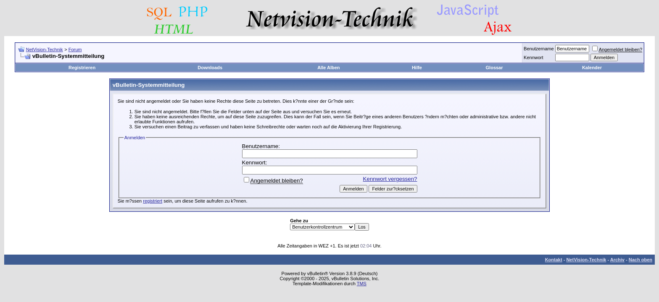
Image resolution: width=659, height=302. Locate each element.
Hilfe (417, 67)
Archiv (617, 259)
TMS (361, 283)
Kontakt (553, 259)
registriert (152, 200)
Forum (75, 49)
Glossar (494, 67)
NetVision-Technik (44, 49)
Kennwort (533, 57)
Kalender (592, 67)
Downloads (210, 67)
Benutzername (539, 48)
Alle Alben (328, 67)
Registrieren (82, 67)
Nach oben (640, 259)
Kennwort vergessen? (390, 179)
